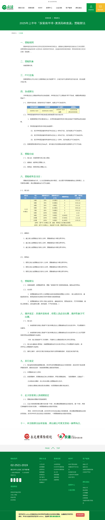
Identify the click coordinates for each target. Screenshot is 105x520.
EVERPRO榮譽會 (59, 467)
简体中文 (13, 475)
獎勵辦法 (14, 33)
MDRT (40, 8)
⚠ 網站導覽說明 (15, 472)
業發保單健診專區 (16, 492)
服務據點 (42, 472)
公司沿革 (42, 464)
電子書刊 (42, 477)
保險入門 (85, 464)
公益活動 (59, 8)
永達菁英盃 (57, 464)
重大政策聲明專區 (52, 1)
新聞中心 (49, 8)
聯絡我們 (100, 9)
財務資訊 (42, 474)
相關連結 (85, 495)
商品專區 (85, 490)
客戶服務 (69, 8)
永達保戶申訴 (86, 472)
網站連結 (79, 8)
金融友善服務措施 (88, 469)
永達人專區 (14, 495)
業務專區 (91, 9)
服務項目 (85, 467)
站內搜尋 (25, 472)
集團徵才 (42, 482)
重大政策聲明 (43, 480)
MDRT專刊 (71, 477)
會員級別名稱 (72, 472)
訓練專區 (56, 480)
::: (0, 13)
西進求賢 (13, 497)
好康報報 (85, 498)
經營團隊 (42, 467)
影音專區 (13, 500)
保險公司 (85, 487)
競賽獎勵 (56, 474)
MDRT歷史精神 (72, 464)
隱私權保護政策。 (56, 516)
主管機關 (85, 492)
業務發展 (31, 8)
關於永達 (21, 8)
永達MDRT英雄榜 (73, 474)
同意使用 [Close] (80, 515)
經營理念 (42, 469)
